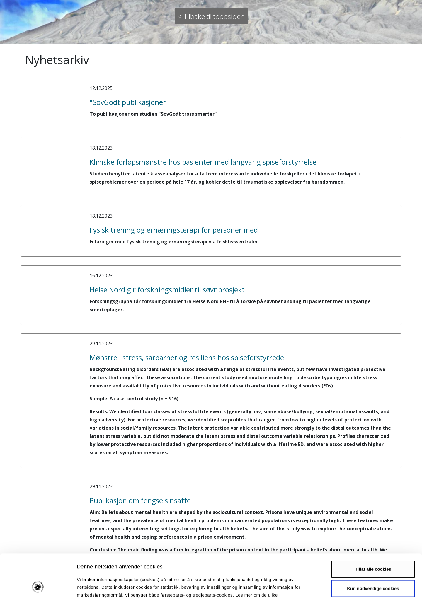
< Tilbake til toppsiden (211, 16)
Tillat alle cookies (373, 528)
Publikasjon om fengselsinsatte (140, 500)
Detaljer (312, 586)
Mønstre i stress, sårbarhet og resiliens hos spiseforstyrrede (187, 357)
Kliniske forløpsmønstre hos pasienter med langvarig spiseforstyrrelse (203, 162)
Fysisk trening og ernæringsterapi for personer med (174, 230)
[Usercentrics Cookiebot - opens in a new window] (38, 586)
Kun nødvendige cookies (373, 548)
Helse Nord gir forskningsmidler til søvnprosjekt (167, 289)
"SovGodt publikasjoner (128, 102)
